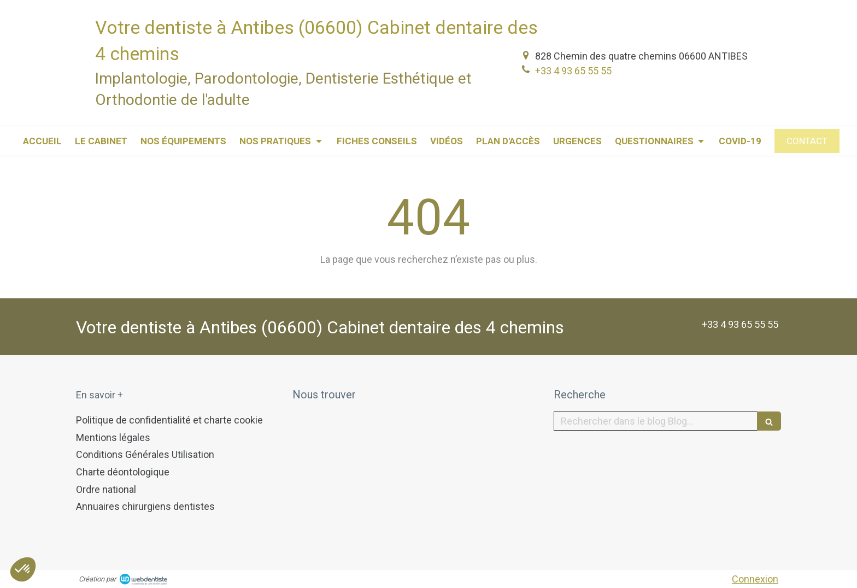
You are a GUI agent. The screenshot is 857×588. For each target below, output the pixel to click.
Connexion (755, 579)
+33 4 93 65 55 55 (573, 71)
